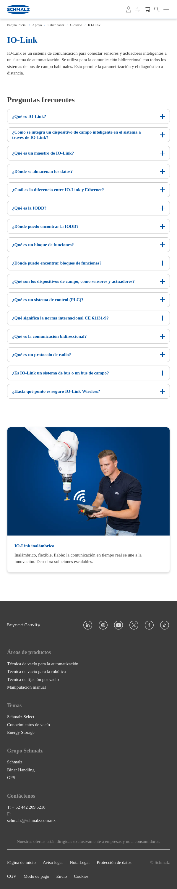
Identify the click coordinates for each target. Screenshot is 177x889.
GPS (11, 777)
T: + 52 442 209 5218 (26, 807)
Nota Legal (80, 862)
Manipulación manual (26, 687)
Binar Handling (21, 770)
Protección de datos (114, 862)
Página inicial (17, 25)
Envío (61, 876)
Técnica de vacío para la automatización (42, 663)
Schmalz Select (20, 716)
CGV (12, 876)
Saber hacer (56, 25)
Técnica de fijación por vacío (33, 679)
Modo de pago (36, 876)
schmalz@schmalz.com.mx (31, 820)
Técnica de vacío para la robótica (36, 671)
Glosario (76, 25)
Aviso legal (53, 862)
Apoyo (37, 25)
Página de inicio (21, 862)
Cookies (81, 876)
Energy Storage (21, 732)
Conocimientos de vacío (28, 724)
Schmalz (14, 762)
